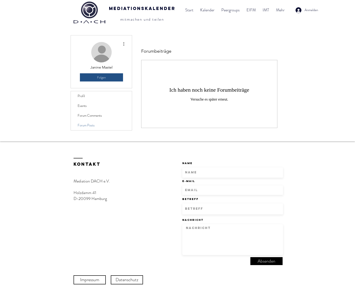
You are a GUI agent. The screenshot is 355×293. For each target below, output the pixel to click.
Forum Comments (90, 115)
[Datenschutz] (127, 279)
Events (82, 105)
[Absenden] (266, 261)
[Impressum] (90, 279)
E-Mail (188, 181)
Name (187, 163)
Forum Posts (86, 125)
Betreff (190, 199)
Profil (81, 96)
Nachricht (192, 220)
